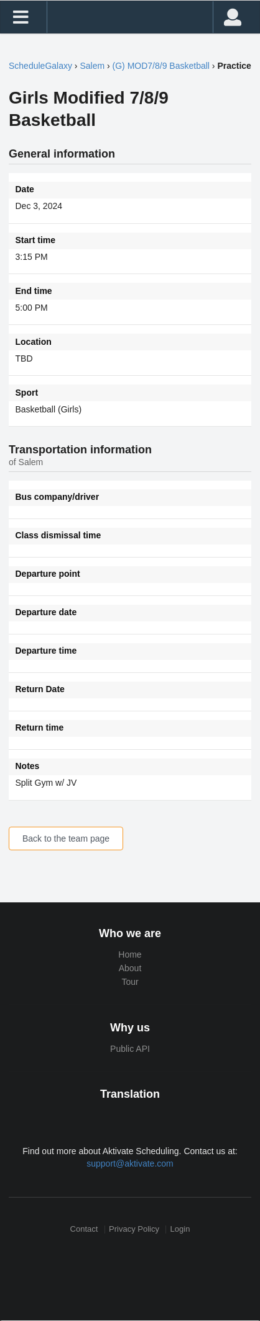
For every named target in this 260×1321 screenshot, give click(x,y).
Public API (130, 1049)
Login (180, 1229)
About (130, 968)
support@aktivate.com (130, 1163)
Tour (129, 982)
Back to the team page (65, 838)
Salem (92, 66)
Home (129, 954)
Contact (84, 1229)
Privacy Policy (134, 1229)
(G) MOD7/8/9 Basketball (161, 66)
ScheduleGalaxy (40, 66)
